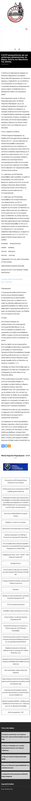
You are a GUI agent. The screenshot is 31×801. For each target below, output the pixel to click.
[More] (9, 446)
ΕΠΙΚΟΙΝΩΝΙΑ (7, 49)
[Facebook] (2, 446)
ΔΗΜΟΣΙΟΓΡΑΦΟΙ (12, 34)
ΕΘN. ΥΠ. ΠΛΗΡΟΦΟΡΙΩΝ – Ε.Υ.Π (12, 44)
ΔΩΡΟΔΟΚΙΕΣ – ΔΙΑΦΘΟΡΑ (11, 39)
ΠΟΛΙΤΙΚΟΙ (16, 29)
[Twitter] (6, 446)
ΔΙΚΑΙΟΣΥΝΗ (7, 29)
